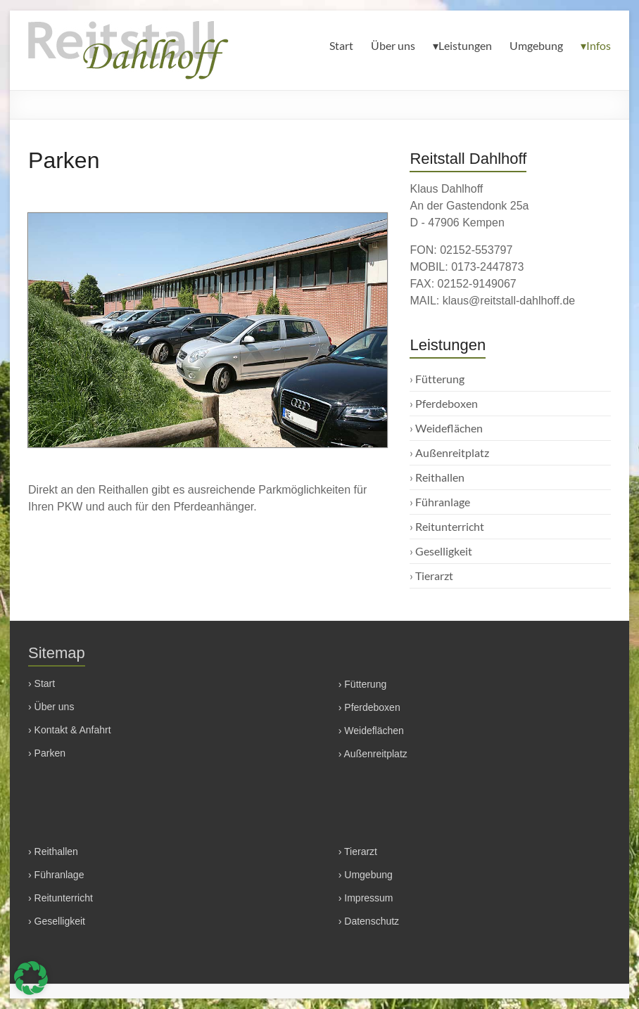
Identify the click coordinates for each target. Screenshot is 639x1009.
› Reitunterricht (60, 898)
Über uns (393, 45)
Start (341, 45)
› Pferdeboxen (369, 707)
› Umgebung (366, 874)
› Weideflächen (371, 730)
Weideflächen (449, 428)
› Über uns (51, 706)
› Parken (46, 753)
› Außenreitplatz (373, 753)
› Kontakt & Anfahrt (69, 729)
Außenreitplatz (452, 452)
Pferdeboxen (446, 403)
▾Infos (596, 45)
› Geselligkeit (56, 921)
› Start (41, 683)
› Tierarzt (358, 851)
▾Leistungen (462, 45)
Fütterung (439, 378)
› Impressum (366, 898)
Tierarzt (434, 575)
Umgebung (536, 45)
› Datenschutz (369, 921)
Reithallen (439, 477)
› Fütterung (362, 684)
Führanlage (442, 501)
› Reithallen (53, 851)
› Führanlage (56, 874)
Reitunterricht (449, 526)
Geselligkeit (443, 551)
